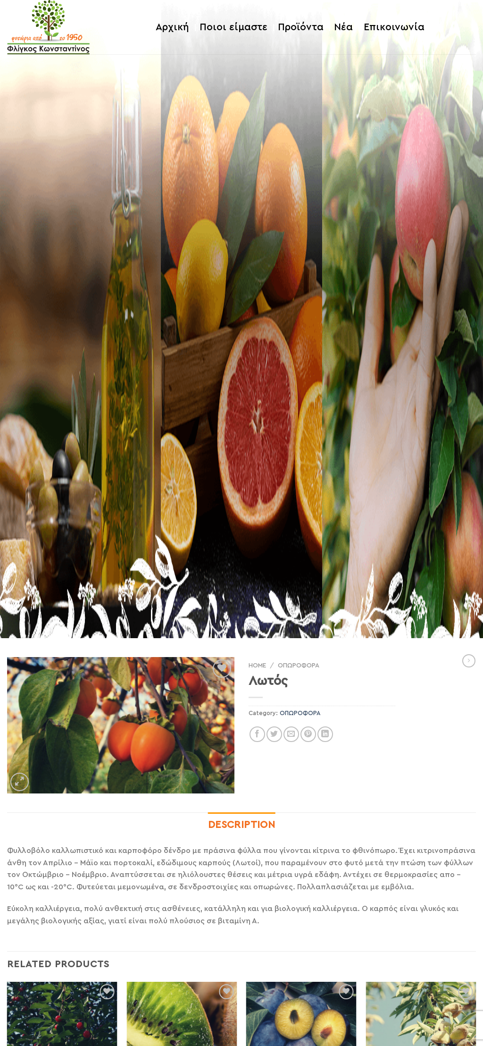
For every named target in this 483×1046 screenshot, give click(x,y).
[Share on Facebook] (257, 734)
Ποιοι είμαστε (233, 27)
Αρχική (172, 27)
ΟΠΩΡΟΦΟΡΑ (298, 665)
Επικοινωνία (394, 27)
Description (241, 825)
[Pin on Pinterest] (308, 734)
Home (257, 665)
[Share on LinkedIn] (325, 734)
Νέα (343, 27)
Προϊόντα (301, 27)
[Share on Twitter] (274, 734)
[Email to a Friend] (291, 734)
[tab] (241, 825)
